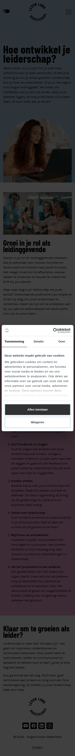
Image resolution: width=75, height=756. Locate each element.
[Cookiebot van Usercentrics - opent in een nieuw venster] (53, 330)
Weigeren (37, 422)
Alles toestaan (37, 409)
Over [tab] (61, 341)
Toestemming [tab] (14, 341)
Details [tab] (39, 341)
